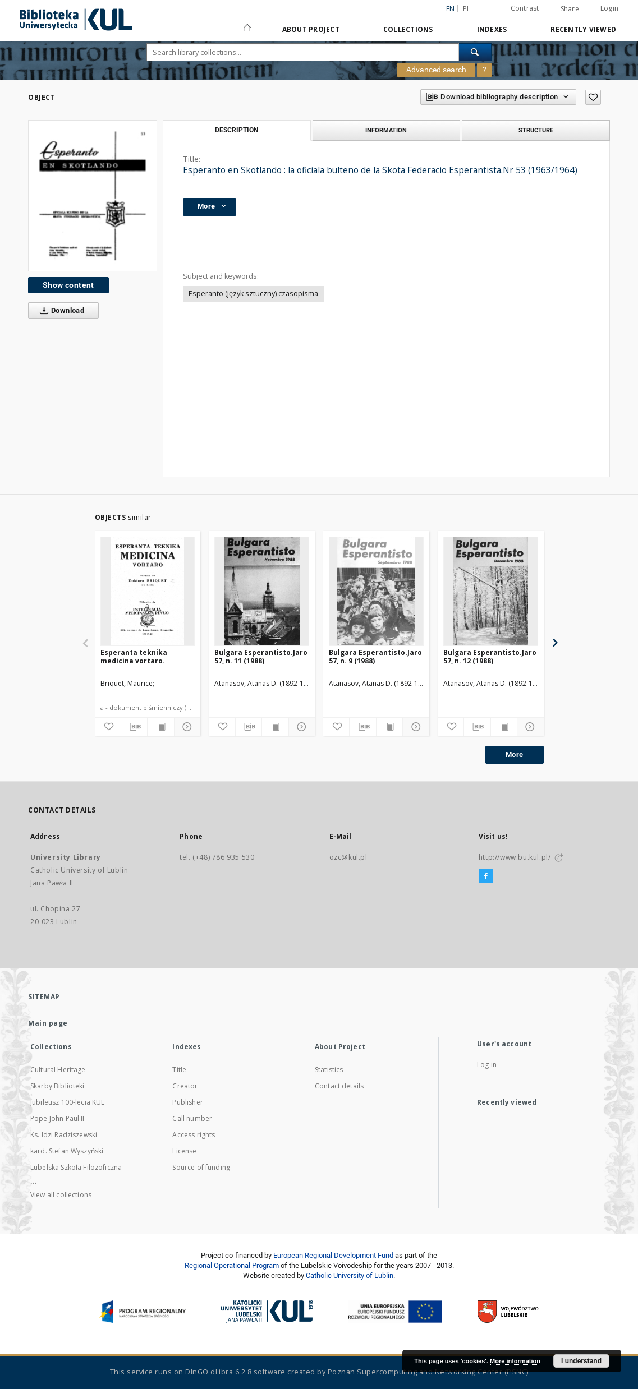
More (515, 754)
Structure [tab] (535, 130)
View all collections (60, 1194)
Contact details (339, 1086)
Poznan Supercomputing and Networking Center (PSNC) (428, 1372)
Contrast (525, 8)
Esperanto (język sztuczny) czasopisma (253, 293)
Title (179, 1069)
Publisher (187, 1102)
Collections (408, 29)
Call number (192, 1118)
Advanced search (436, 69)
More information (515, 1361)
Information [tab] (386, 130)
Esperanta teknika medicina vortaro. (133, 656)
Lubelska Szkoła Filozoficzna (76, 1167)
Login (609, 8)
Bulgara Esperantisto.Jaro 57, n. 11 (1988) (260, 656)
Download (59, 310)
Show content (68, 284)
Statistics (329, 1069)
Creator (185, 1086)
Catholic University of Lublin (349, 1275)
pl (467, 8)
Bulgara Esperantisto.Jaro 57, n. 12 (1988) (489, 656)
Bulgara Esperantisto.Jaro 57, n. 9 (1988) (375, 656)
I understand (581, 1361)
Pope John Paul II (57, 1118)
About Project (310, 29)
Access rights (193, 1134)
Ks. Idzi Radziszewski (63, 1134)
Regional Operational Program (232, 1265)
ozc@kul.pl (348, 857)
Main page (48, 1023)
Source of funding (201, 1167)
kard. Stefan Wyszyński (66, 1151)
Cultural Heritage (58, 1069)
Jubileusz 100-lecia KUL (67, 1102)
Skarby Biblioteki (57, 1086)
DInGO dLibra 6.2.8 (218, 1372)
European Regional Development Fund (333, 1255)
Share (570, 8)
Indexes (492, 29)
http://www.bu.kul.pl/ (515, 857)
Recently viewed (583, 29)
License (184, 1151)
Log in (487, 1064)
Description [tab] (236, 130)
